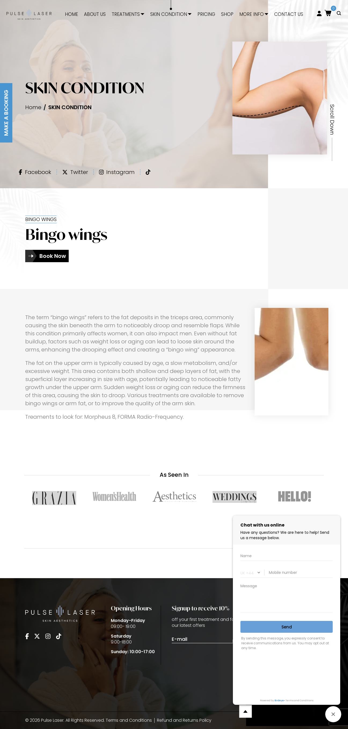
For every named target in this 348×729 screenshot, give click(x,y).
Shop (227, 14)
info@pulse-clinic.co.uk (295, 647)
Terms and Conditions (129, 720)
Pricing (206, 14)
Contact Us (288, 14)
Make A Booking (6, 113)
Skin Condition (168, 14)
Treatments (126, 14)
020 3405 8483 (286, 622)
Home (71, 14)
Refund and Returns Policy (184, 720)
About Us (95, 14)
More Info (251, 14)
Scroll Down (332, 119)
